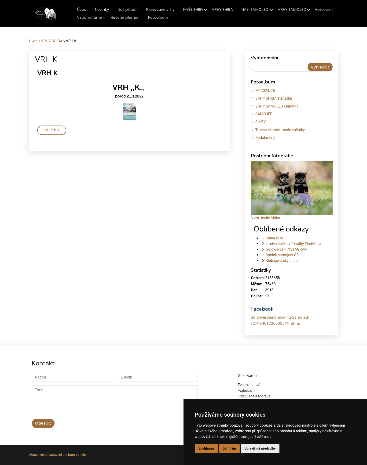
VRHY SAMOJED (292, 9)
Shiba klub (274, 238)
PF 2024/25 (265, 90)
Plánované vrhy (160, 9)
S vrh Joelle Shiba (265, 218)
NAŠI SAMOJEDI (255, 9)
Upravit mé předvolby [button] (259, 448)
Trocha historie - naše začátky (280, 130)
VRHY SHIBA (222, 9)
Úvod (81, 9)
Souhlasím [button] (206, 448)
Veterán (322, 9)
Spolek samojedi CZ (282, 255)
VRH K (47, 72)
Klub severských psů (283, 260)
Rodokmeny (265, 137)
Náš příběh (127, 9)
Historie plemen (124, 17)
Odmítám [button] (229, 448)
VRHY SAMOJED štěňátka (276, 106)
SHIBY (260, 122)
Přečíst (51, 130)
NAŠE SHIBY (193, 9)
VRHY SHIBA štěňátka (273, 98)
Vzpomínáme (89, 17)
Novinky (102, 9)
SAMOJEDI (264, 114)
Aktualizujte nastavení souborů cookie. (58, 455)
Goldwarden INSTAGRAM (287, 249)
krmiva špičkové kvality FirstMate (293, 244)
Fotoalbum (158, 17)
